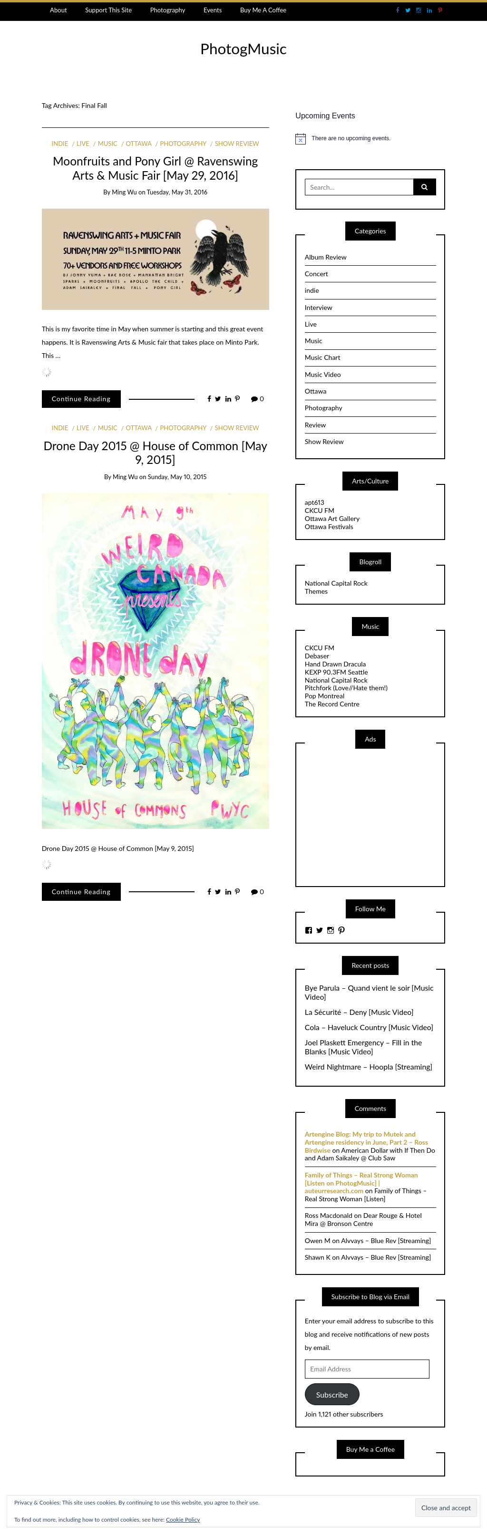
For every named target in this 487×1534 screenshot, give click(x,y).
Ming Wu (124, 192)
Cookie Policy (183, 1519)
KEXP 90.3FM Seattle (336, 672)
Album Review (326, 257)
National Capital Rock (336, 583)
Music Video (323, 374)
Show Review (237, 143)
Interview (318, 307)
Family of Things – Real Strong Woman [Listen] (366, 1195)
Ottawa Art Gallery (332, 518)
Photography (167, 10)
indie (60, 143)
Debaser (317, 656)
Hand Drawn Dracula (335, 664)
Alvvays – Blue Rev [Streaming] (386, 1240)
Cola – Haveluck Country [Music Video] (369, 1027)
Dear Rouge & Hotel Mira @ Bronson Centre (363, 1219)
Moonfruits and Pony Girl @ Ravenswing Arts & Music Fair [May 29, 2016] (155, 168)
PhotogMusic (243, 48)
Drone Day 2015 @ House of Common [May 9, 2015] (155, 452)
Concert (316, 274)
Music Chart (323, 357)
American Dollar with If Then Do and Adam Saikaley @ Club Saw (370, 1154)
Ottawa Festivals (329, 526)
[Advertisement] (376, 816)
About (58, 10)
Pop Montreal (324, 696)
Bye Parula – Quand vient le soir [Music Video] (369, 992)
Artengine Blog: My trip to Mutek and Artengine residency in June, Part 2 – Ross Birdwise (366, 1142)
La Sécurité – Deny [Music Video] (359, 1012)
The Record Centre (332, 704)
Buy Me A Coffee (263, 10)
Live (83, 143)
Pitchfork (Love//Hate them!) (346, 688)
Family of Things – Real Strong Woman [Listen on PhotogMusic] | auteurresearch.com (361, 1183)
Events (213, 10)
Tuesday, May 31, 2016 (177, 192)
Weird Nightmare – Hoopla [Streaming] (368, 1066)
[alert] (370, 139)
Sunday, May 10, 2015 (177, 477)
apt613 (314, 502)
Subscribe (332, 1394)
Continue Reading (81, 399)
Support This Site (108, 10)
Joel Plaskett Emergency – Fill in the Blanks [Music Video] (363, 1047)
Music (107, 143)
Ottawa (139, 143)
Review (315, 425)
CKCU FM (319, 510)
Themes (316, 591)
